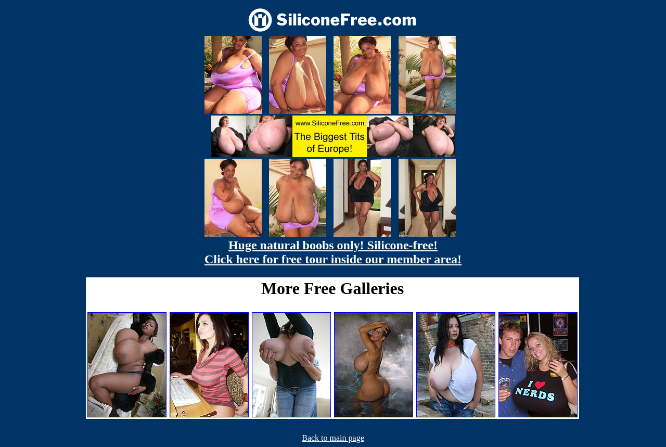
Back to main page (333, 437)
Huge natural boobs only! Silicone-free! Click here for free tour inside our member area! (333, 252)
